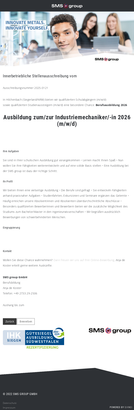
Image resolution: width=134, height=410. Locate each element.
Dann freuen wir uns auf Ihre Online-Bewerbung (84, 260)
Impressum (9, 407)
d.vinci (128, 407)
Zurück (9, 321)
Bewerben (26, 321)
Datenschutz (10, 403)
